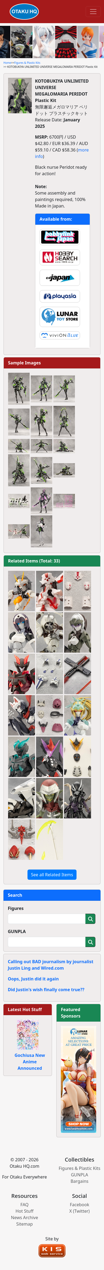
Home (7, 63)
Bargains (79, 1181)
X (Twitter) (79, 1211)
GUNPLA (17, 931)
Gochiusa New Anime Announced (30, 1061)
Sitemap (24, 1224)
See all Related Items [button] (52, 875)
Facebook (79, 1205)
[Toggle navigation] (93, 11)
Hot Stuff (24, 1211)
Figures (16, 908)
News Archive (24, 1217)
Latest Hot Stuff (25, 1009)
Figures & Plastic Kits (27, 63)
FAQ (24, 1205)
